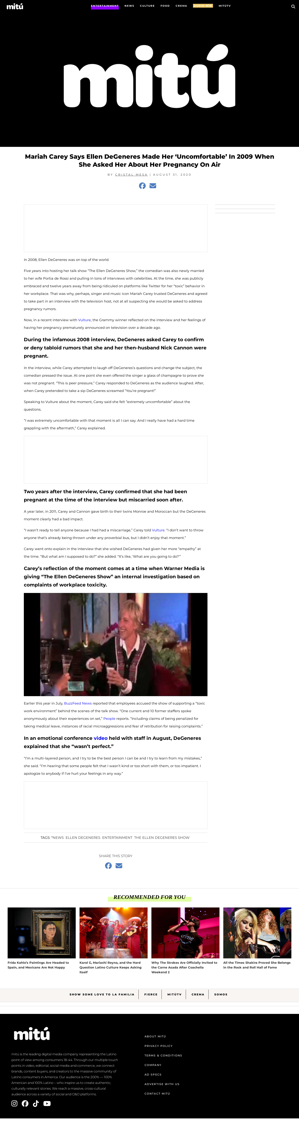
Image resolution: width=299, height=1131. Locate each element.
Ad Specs (153, 1074)
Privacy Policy (159, 1046)
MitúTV (174, 994)
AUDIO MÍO (203, 5)
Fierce (151, 994)
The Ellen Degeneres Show (162, 838)
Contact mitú (157, 1093)
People (109, 719)
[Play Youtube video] (115, 644)
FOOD (165, 5)
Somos (221, 994)
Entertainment (105, 5)
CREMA (181, 5)
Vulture (84, 320)
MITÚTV (225, 5)
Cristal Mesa (131, 174)
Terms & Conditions (163, 1055)
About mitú (155, 1036)
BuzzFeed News (78, 703)
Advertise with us (162, 1084)
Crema (198, 994)
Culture (147, 5)
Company (153, 1065)
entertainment (117, 838)
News (129, 5)
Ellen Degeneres (83, 838)
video (101, 738)
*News (57, 838)
